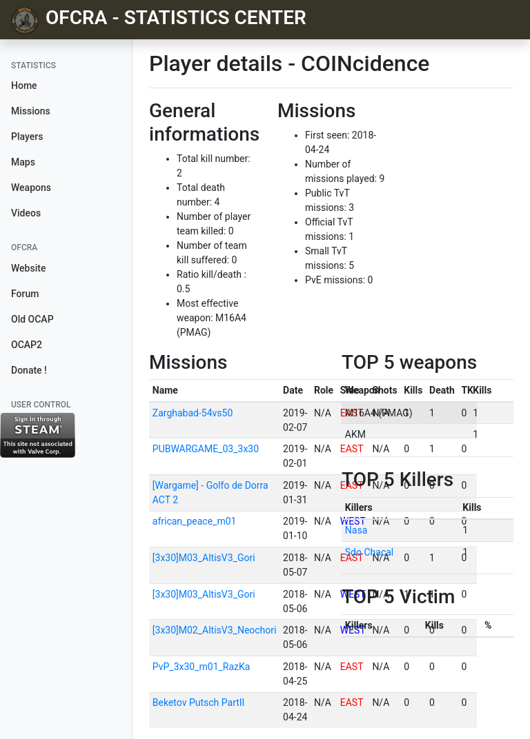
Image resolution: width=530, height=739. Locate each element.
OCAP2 (26, 344)
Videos (26, 213)
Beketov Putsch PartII (199, 702)
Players (27, 136)
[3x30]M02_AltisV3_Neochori (215, 630)
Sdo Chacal (369, 552)
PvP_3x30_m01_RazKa (202, 666)
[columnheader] (214, 391)
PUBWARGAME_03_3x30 (206, 448)
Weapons (31, 187)
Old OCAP (32, 319)
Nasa (356, 530)
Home (24, 85)
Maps (23, 162)
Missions (30, 111)
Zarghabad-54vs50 (193, 412)
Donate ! (29, 370)
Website (28, 268)
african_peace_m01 (195, 521)
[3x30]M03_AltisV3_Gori (204, 557)
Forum (25, 293)
